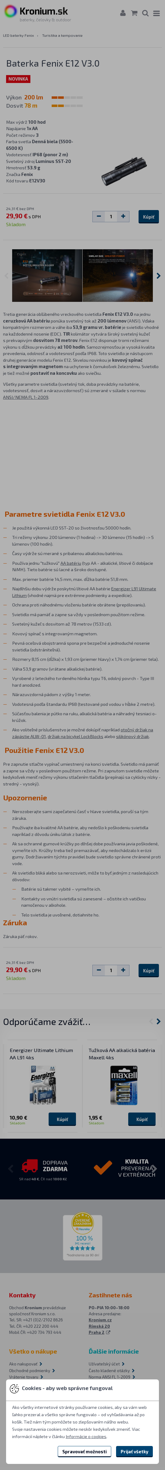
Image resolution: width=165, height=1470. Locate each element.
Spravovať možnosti (84, 1451)
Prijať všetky (134, 1451)
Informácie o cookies (86, 1436)
